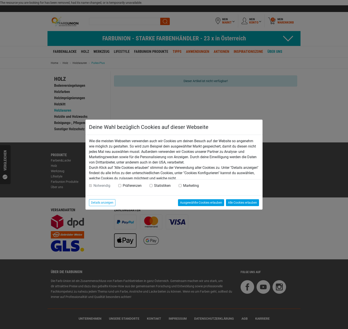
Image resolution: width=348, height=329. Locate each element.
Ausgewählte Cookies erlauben (201, 202)
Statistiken (162, 185)
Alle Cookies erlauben (242, 202)
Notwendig (101, 185)
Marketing (191, 185)
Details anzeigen (102, 202)
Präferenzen (132, 185)
